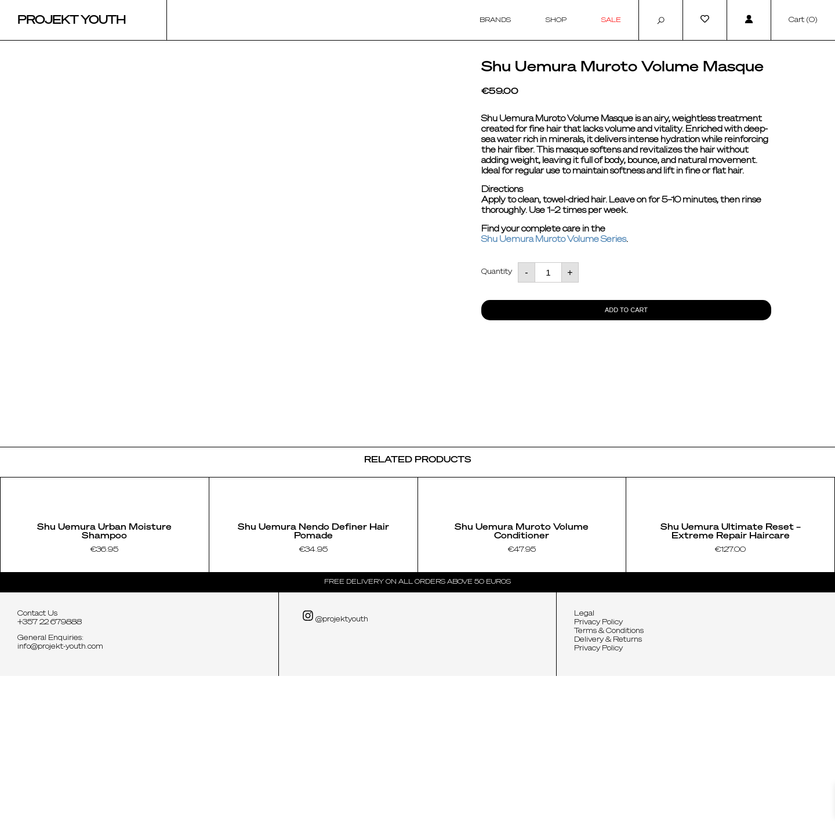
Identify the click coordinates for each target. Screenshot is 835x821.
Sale (611, 20)
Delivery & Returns (608, 785)
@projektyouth (335, 761)
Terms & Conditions (609, 776)
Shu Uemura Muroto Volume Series (553, 240)
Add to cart (626, 309)
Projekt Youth (71, 20)
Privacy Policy (598, 767)
